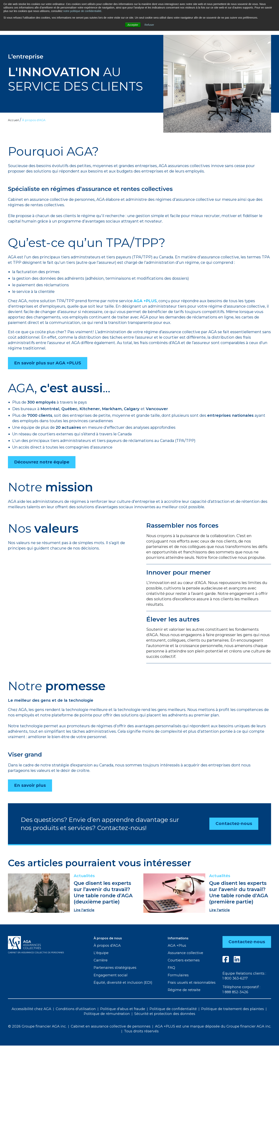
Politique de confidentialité (173, 1009)
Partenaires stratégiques (115, 967)
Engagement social (111, 975)
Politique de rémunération (107, 1014)
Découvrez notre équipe (41, 462)
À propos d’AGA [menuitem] (34, 120)
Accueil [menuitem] (13, 120)
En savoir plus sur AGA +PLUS (47, 363)
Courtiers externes (184, 960)
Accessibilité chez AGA (31, 1009)
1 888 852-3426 (235, 992)
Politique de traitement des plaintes (232, 1009)
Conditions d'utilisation (76, 1009)
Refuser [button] (149, 24)
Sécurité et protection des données (164, 1014)
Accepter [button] (133, 24)
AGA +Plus (177, 945)
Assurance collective (185, 953)
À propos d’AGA (107, 945)
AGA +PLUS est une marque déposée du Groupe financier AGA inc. (213, 1027)
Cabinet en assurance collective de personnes (111, 1027)
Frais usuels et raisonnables (192, 982)
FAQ (171, 967)
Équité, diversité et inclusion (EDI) (123, 982)
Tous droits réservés (141, 1031)
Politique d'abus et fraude (122, 1009)
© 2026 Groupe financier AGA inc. (37, 1027)
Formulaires (178, 975)
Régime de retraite (184, 990)
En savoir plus (30, 785)
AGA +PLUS (145, 301)
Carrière (101, 960)
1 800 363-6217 (234, 979)
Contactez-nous (234, 823)
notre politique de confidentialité (82, 11)
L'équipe (101, 953)
